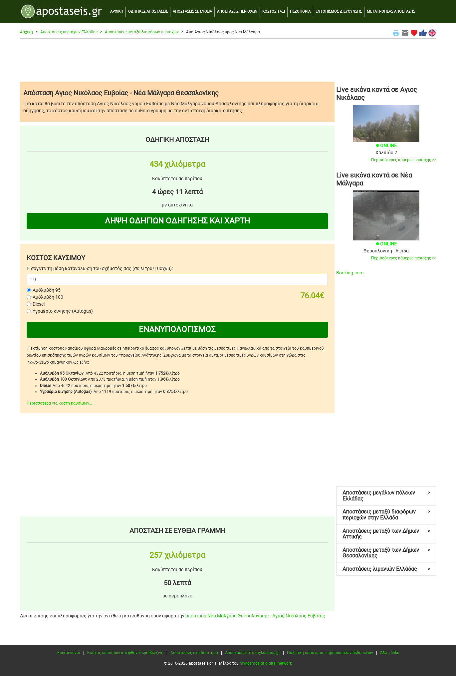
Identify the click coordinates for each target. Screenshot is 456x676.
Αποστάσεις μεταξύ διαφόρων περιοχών (142, 32)
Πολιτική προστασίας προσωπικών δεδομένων (330, 652)
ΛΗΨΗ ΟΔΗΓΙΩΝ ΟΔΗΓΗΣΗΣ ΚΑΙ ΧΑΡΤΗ (177, 220)
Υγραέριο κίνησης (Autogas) (63, 311)
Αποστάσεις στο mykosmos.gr (252, 652)
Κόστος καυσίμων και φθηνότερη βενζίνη (125, 652)
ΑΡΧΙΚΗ (116, 11)
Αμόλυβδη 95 (47, 290)
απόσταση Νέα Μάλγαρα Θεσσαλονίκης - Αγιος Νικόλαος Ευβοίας (255, 615)
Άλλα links (389, 652)
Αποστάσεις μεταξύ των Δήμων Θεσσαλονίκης (386, 553)
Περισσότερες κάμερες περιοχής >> (403, 160)
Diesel (39, 304)
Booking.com (349, 272)
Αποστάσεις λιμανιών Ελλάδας (386, 569)
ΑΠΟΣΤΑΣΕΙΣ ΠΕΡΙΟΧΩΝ (237, 11)
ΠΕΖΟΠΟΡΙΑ (300, 11)
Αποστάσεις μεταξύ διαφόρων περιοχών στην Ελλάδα (386, 514)
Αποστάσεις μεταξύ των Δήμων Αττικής (386, 534)
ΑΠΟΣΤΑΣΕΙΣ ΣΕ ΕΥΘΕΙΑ (192, 11)
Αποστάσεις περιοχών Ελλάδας (69, 32)
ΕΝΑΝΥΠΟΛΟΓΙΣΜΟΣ (177, 329)
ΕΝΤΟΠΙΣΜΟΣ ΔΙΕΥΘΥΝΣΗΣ (339, 11)
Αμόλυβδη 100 (48, 297)
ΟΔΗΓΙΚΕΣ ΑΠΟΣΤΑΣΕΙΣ (148, 11)
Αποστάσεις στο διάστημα (194, 652)
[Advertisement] (228, 60)
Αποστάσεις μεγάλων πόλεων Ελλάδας (386, 496)
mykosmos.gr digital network (266, 663)
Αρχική (26, 32)
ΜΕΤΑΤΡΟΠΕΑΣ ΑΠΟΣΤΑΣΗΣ (391, 11)
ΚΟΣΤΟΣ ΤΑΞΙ (273, 11)
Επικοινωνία (68, 652)
